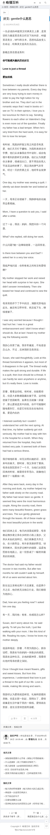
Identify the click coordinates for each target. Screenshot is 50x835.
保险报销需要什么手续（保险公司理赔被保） (25, 758)
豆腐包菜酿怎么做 (13, 800)
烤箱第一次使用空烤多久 (16, 792)
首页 (5, 7)
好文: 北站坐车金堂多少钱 (16, 769)
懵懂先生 (32, 739)
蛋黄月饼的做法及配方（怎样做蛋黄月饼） (24, 773)
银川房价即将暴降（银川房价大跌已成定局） (25, 789)
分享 (34, 718)
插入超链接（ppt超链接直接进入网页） (22, 766)
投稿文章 (14, 7)
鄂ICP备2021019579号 (25, 830)
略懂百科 (12, 2)
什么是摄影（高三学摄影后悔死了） (21, 762)
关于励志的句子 (12, 796)
